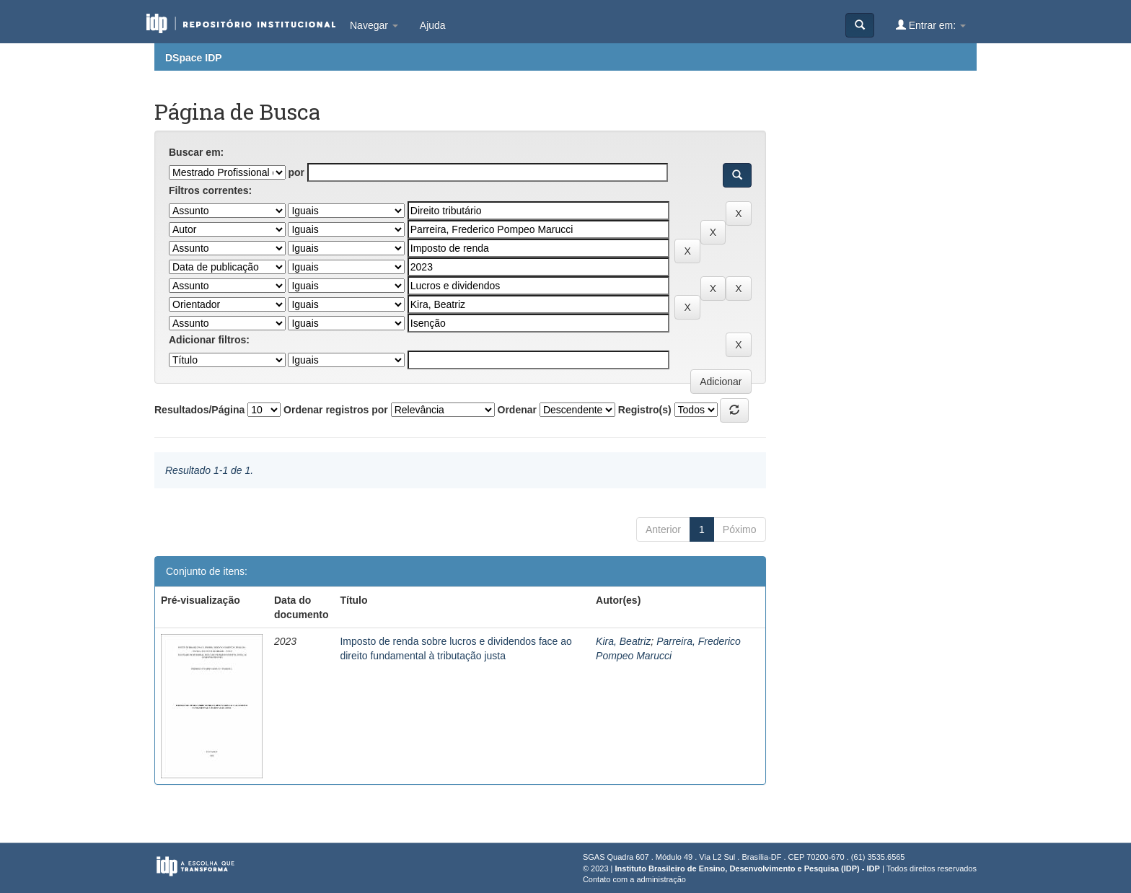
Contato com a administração (634, 879)
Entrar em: (931, 25)
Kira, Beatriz (623, 641)
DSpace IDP (193, 57)
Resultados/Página (199, 409)
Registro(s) (645, 409)
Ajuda (433, 25)
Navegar (374, 25)
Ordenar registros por (335, 409)
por (296, 172)
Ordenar (517, 409)
